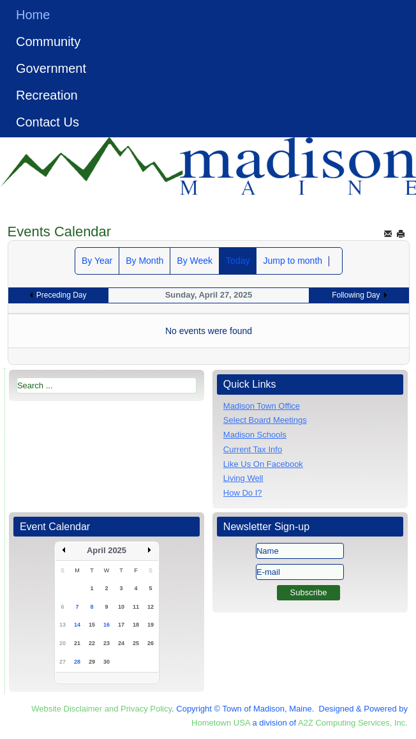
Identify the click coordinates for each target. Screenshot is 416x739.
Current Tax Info (252, 449)
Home (33, 15)
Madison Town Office (261, 406)
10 (121, 607)
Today (237, 260)
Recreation (47, 95)
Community (48, 41)
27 (62, 662)
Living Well (243, 478)
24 (121, 643)
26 (150, 643)
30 (106, 662)
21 (77, 643)
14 (77, 624)
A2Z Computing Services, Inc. (353, 723)
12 (150, 607)
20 (62, 643)
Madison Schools (254, 434)
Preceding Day (61, 295)
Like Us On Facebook (263, 464)
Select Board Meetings (265, 420)
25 (136, 643)
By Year (97, 260)
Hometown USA (220, 723)
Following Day (356, 295)
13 (62, 624)
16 (106, 624)
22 (92, 643)
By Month (144, 260)
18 (136, 624)
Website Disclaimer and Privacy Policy (101, 708)
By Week (194, 260)
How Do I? (242, 493)
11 (136, 607)
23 (106, 643)
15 (92, 624)
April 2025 (106, 550)
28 (77, 662)
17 (121, 624)
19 (150, 624)
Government (51, 68)
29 (92, 662)
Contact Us (47, 122)
